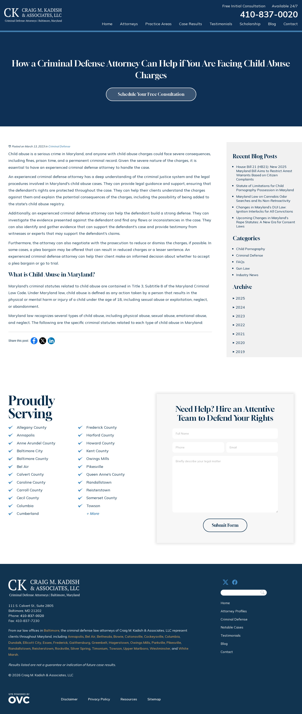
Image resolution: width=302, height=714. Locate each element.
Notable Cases (232, 627)
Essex (47, 642)
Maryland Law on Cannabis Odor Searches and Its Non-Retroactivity (263, 198)
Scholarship (250, 23)
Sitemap (154, 699)
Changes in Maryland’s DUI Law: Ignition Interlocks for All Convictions (264, 209)
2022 (239, 324)
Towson (115, 648)
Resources (129, 699)
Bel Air (90, 636)
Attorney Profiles (234, 611)
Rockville (62, 648)
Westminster (160, 648)
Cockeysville (153, 636)
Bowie (118, 636)
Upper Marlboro (135, 648)
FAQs (240, 262)
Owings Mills (140, 642)
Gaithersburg (79, 642)
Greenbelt (99, 642)
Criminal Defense (59, 146)
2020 (239, 342)
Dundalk (14, 642)
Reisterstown (42, 648)
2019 (239, 351)
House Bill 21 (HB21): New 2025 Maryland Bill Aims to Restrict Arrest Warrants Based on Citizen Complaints (264, 173)
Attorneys (129, 23)
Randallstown (19, 648)
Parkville (158, 642)
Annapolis (76, 636)
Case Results (190, 23)
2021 (239, 333)
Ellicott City (32, 642)
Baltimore (51, 630)
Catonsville (134, 636)
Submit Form (225, 525)
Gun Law (243, 268)
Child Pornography (250, 249)
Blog (272, 23)
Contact (291, 23)
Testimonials (221, 23)
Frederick (60, 642)
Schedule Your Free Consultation (151, 94)
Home (107, 23)
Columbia (172, 636)
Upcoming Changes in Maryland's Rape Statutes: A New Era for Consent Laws (265, 222)
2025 (239, 298)
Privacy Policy (99, 699)
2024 (239, 307)
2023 (239, 316)
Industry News (247, 275)
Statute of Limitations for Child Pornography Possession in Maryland (265, 188)
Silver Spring (80, 648)
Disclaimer (69, 699)
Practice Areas (158, 23)
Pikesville (174, 642)
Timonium (100, 648)
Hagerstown (119, 642)
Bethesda (104, 636)
